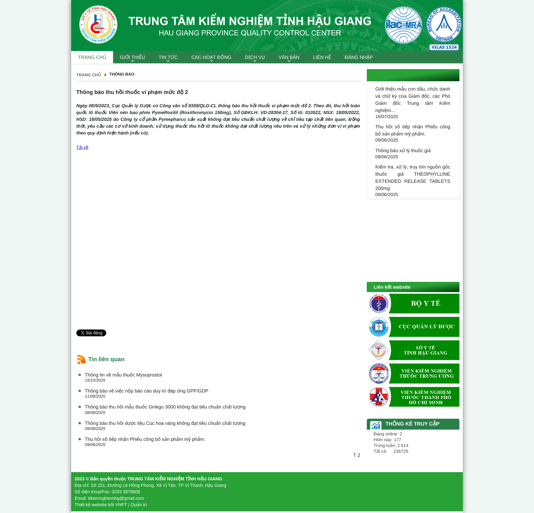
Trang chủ (88, 75)
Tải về (82, 147)
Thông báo (121, 74)
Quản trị (139, 504)
